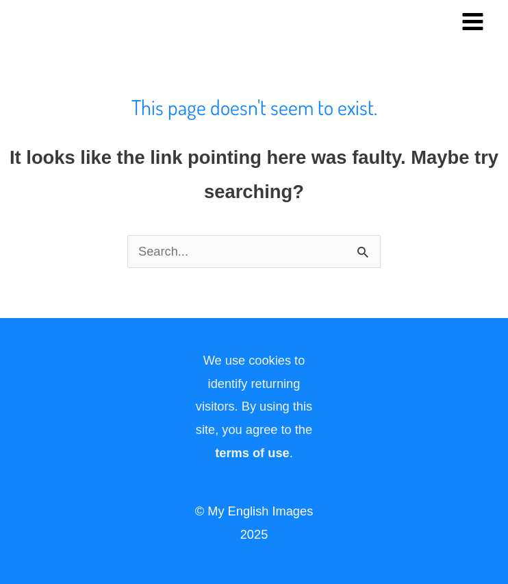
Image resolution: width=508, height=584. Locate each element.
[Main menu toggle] (473, 21)
